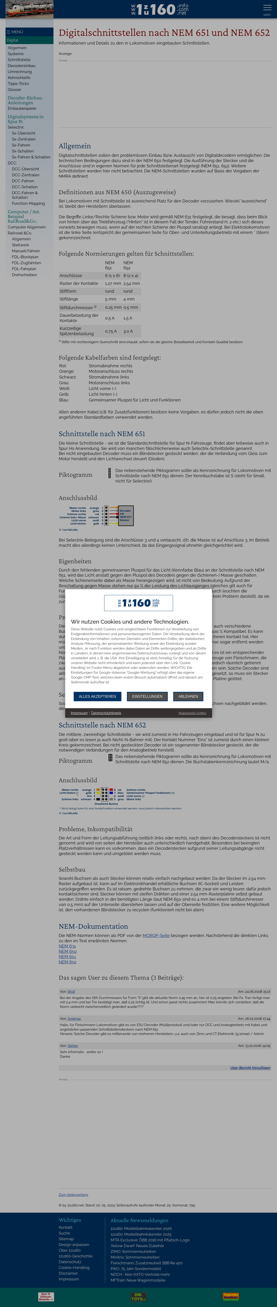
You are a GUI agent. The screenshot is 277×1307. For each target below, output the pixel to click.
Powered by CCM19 (192, 713)
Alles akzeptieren (97, 696)
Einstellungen (147, 696)
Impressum (79, 713)
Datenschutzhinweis (106, 713)
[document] (138, 655)
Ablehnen (188, 696)
